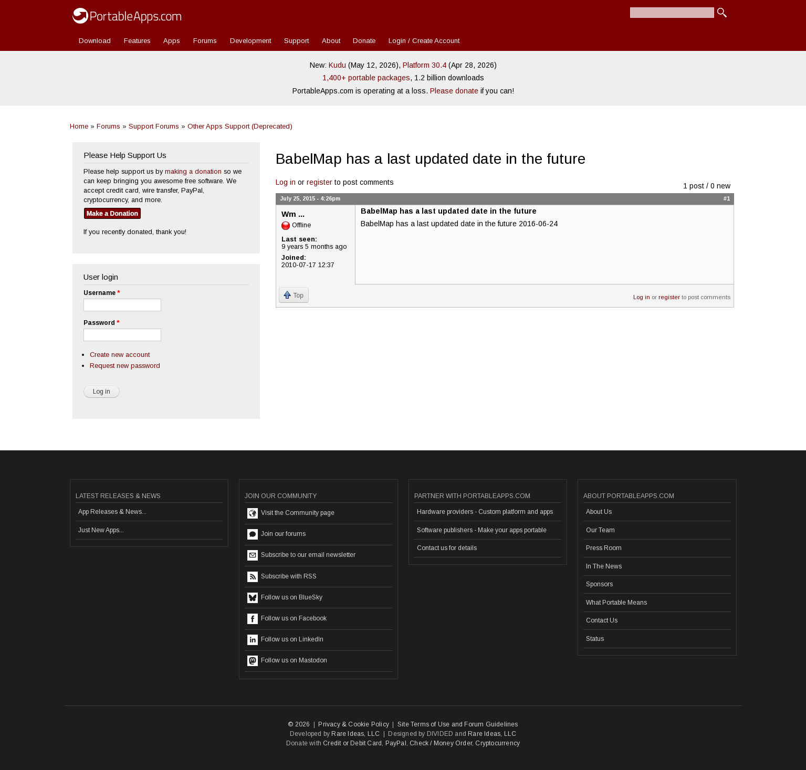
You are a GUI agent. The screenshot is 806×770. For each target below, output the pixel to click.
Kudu (337, 65)
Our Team (600, 530)
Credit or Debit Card (352, 743)
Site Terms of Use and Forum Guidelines (457, 724)
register (319, 182)
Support (296, 41)
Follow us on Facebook (287, 619)
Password (101, 322)
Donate (364, 41)
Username (101, 293)
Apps (171, 41)
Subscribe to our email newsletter (301, 555)
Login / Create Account (424, 41)
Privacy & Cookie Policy (353, 724)
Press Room (604, 548)
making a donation (193, 171)
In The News (604, 566)
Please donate (454, 91)
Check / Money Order (441, 743)
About (331, 41)
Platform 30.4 (424, 65)
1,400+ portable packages (366, 77)
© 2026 (299, 724)
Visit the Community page (290, 513)
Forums (205, 41)
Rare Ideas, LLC (355, 733)
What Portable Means (616, 602)
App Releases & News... (112, 511)
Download (95, 41)
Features (137, 41)
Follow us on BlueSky (284, 598)
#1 (727, 198)
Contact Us (601, 620)
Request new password (125, 366)
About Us (599, 511)
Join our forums (276, 534)
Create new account (120, 354)
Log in (286, 182)
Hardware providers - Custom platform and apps (485, 511)
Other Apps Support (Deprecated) (239, 126)
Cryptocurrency (497, 743)
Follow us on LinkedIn (285, 640)
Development (250, 41)
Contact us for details (447, 548)
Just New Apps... (101, 530)
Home (79, 126)
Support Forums (154, 126)
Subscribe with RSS (282, 577)
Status (595, 638)
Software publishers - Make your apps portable (482, 530)
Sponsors (599, 584)
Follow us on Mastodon (287, 661)
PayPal (395, 743)
